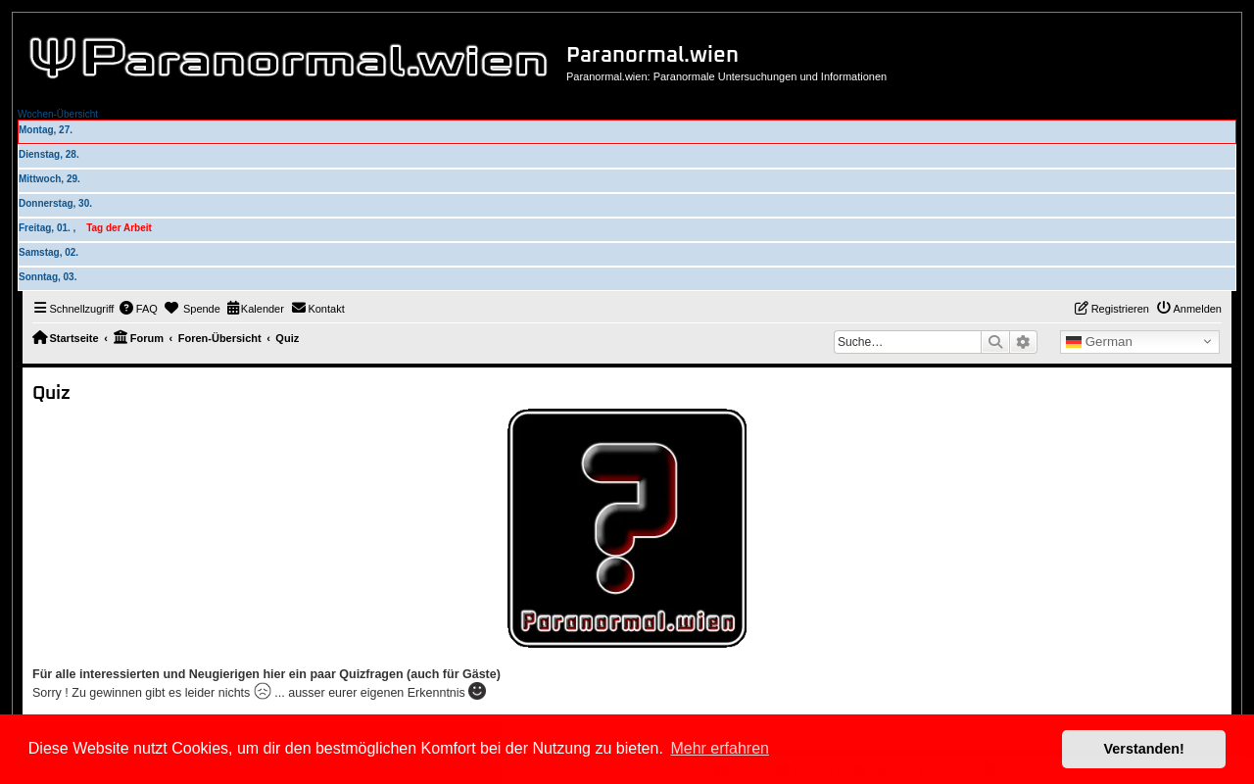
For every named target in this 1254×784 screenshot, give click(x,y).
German (1099, 342)
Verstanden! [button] (1144, 749)
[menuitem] (138, 308)
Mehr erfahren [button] (719, 748)
